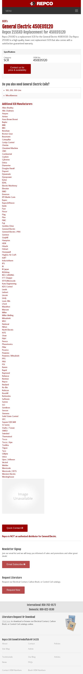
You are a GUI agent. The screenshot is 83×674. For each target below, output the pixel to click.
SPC (4, 419)
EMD (4, 191)
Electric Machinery (9, 185)
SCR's (5, 21)
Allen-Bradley (7, 107)
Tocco (4, 439)
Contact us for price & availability (17, 68)
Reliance (5, 376)
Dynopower (7, 177)
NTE (4, 332)
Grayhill (5, 237)
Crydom (5, 156)
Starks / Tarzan (8, 427)
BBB (3, 125)
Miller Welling (8, 315)
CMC (4, 151)
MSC (4, 321)
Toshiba (5, 445)
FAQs (30, 662)
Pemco (5, 341)
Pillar (4, 347)
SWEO (5, 430)
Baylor (4, 122)
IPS (3, 263)
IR (3, 266)
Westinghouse (8, 476)
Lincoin (5, 295)
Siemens (5, 413)
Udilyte (5, 453)
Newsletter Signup (11, 549)
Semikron (6, 407)
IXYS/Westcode (8, 280)
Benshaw (5, 130)
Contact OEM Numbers (12, 670)
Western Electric (9, 474)
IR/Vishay (5, 272)
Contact (31, 643)
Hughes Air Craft (9, 254)
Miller (4, 312)
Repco (4, 381)
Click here (6, 621)
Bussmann (6, 136)
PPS (3, 358)
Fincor (4, 211)
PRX (4, 361)
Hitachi (5, 246)
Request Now (13, 590)
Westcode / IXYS (9, 471)
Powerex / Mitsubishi (10, 355)
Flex (3, 217)
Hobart (5, 249)
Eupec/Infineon (8, 202)
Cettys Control (8, 142)
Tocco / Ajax (7, 442)
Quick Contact (15, 528)
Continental (7, 154)
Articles (57, 656)
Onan (4, 335)
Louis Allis (6, 301)
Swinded (5, 433)
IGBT (4, 257)
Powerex (5, 352)
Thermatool (7, 436)
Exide (4, 205)
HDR (4, 243)
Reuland (5, 384)
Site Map (6, 648)
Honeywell (6, 252)
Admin (30, 648)
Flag (4, 214)
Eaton (4, 179)
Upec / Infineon (8, 459)
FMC (4, 220)
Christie (5, 145)
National (5, 324)
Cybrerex (6, 159)
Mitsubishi (6, 318)
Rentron (5, 378)
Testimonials (7, 656)
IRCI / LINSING (8, 275)
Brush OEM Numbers (37, 670)
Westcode (6, 468)
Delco (4, 162)
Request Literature (12, 577)
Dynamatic (6, 174)
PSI (3, 364)
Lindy (4, 298)
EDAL (4, 182)
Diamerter (6, 165)
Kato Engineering (9, 283)
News (4, 662)
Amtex (5, 116)
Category (7, 57)
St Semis (6, 424)
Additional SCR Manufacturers (17, 103)
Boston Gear (7, 133)
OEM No (36, 57)
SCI (3, 404)
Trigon (4, 448)
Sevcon (5, 410)
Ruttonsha (6, 396)
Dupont (5, 171)
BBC (4, 128)
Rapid (4, 370)
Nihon (4, 326)
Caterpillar (6, 139)
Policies (57, 643)
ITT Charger (7, 277)
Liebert (5, 292)
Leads (4, 289)
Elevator (5, 188)
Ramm (4, 367)
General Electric (8, 228)
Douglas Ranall (8, 168)
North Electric (7, 329)
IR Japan (5, 269)
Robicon (5, 390)
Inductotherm (7, 260)
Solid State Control (10, 416)
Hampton (6, 240)
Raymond (6, 373)
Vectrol (5, 462)
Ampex (5, 113)
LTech (4, 303)
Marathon (6, 306)
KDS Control (7, 286)
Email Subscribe (16, 564)
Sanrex (5, 401)
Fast (4, 208)
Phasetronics (7, 344)
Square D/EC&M (9, 422)
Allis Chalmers (8, 110)
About (4, 643)
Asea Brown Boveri (10, 119)
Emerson (5, 194)
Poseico (5, 350)
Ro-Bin (5, 387)
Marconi (5, 309)
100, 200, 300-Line (13, 90)
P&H (4, 338)
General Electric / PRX (11, 231)
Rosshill (5, 393)
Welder (5, 465)
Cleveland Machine (10, 148)
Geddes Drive (8, 226)
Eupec (4, 200)
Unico (4, 456)
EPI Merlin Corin (8, 197)
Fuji (3, 223)
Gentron (5, 234)
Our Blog (32, 656)
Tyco (4, 450)
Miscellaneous (11, 95)
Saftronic (6, 399)
